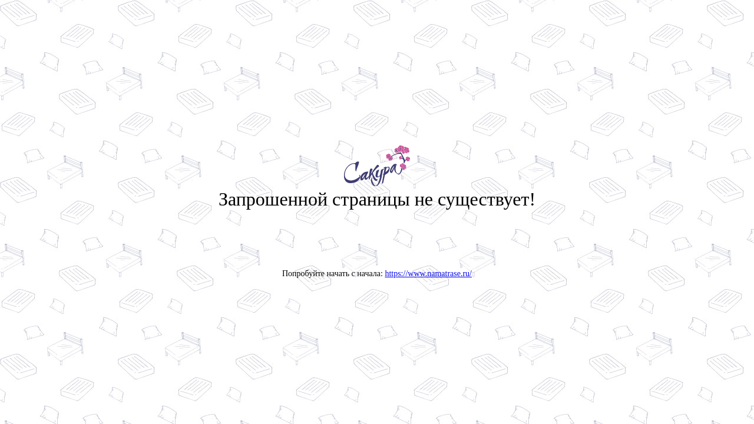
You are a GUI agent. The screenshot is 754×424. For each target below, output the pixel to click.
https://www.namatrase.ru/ (428, 273)
